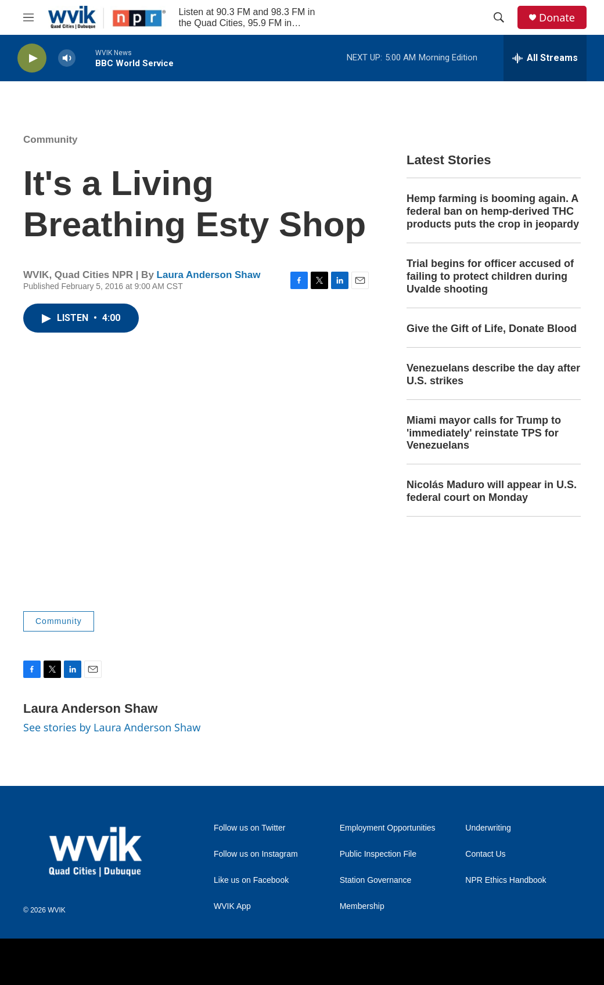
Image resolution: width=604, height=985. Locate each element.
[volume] (67, 58)
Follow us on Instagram (256, 854)
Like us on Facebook (251, 880)
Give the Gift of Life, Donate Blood (492, 328)
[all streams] (545, 58)
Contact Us (485, 854)
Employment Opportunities (388, 828)
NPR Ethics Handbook (505, 880)
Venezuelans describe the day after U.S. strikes (493, 374)
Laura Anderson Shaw (209, 274)
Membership (362, 906)
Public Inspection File (378, 854)
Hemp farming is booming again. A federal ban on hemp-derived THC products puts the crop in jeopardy (493, 211)
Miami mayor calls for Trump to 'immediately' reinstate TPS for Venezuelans (484, 433)
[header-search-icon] (499, 17)
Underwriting (488, 828)
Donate (557, 18)
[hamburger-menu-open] (28, 17)
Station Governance (376, 880)
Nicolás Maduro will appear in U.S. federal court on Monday (492, 491)
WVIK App (232, 906)
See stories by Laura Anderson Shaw (111, 727)
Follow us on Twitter (249, 828)
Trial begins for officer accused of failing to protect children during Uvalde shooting (490, 276)
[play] (32, 58)
